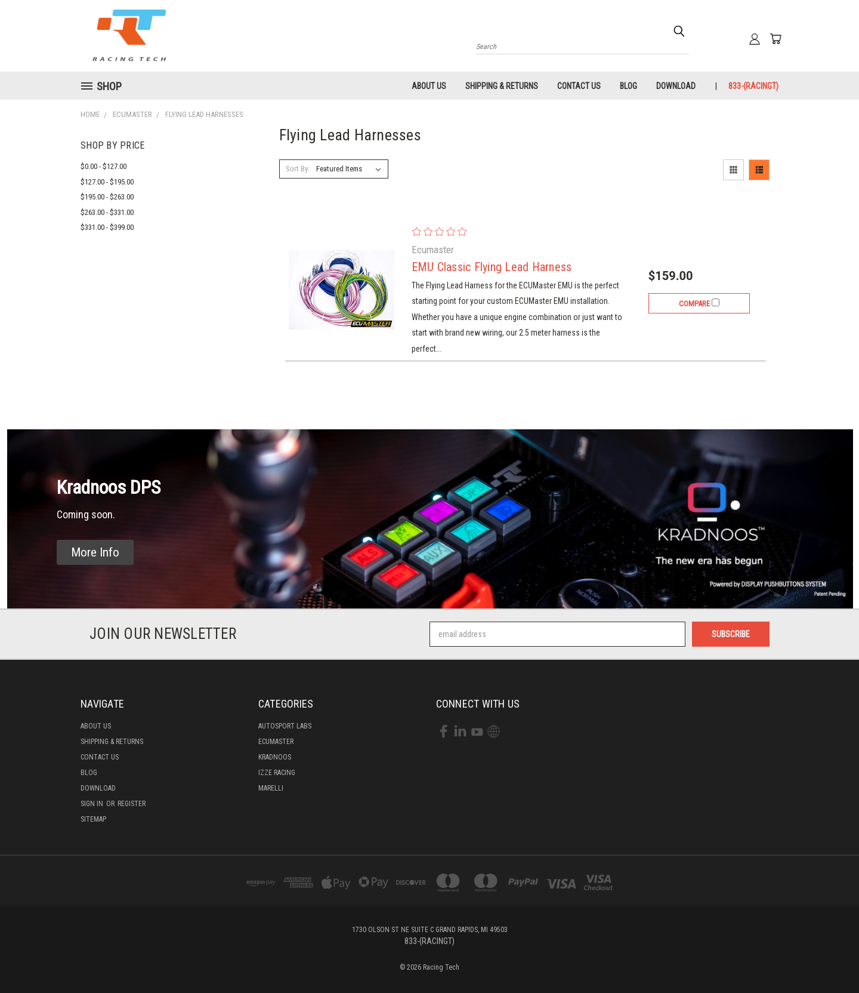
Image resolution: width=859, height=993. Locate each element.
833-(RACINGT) (753, 86)
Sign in (93, 804)
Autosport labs (284, 726)
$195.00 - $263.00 (107, 196)
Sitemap (93, 819)
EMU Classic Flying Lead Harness (492, 267)
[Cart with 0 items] (775, 39)
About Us (429, 86)
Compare (699, 303)
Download (676, 86)
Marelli (270, 788)
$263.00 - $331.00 (107, 212)
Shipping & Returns (501, 86)
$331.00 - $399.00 (107, 227)
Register (132, 804)
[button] (95, 552)
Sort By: (298, 168)
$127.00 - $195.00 (107, 181)
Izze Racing (276, 772)
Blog (628, 86)
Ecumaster (275, 741)
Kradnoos (274, 757)
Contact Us (579, 86)
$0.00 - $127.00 (103, 166)
